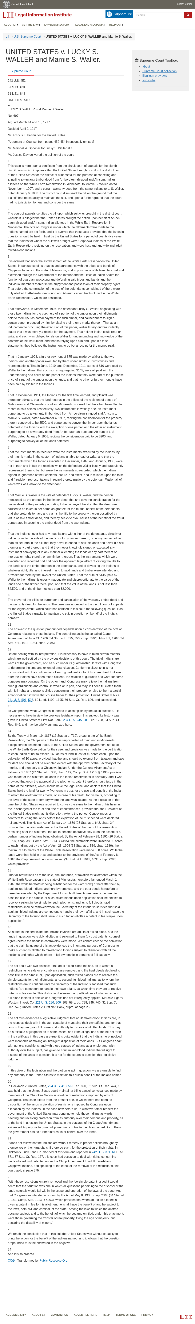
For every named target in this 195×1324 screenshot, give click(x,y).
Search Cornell (184, 4)
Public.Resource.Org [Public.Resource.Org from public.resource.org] (53, 1260)
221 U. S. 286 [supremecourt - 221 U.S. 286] (44, 1002)
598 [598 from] (30, 699)
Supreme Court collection (159, 71)
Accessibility (16, 1314)
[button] (188, 15)
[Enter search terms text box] (159, 15)
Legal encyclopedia (89, 24)
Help (106, 1314)
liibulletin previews (154, 75)
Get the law (30, 24)
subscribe (148, 80)
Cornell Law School (22, 4)
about (146, 66)
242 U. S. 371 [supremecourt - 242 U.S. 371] (101, 1152)
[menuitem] (10, 25)
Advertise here (85, 1314)
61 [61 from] (114, 1152)
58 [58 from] (85, 720)
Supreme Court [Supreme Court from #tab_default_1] (21, 71)
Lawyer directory (57, 24)
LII (7, 36)
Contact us (59, 1314)
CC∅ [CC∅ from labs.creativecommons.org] (11, 1260)
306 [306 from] (58, 1002)
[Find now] (188, 15)
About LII (10, 24)
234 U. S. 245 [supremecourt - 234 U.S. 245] (72, 720)
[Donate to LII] (119, 14)
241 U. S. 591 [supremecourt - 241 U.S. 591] (17, 699)
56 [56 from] (70, 1086)
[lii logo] (45, 15)
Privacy (147, 1314)
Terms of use (126, 1314)
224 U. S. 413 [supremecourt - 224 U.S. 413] (57, 1086)
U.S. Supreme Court (27, 36)
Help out (115, 24)
